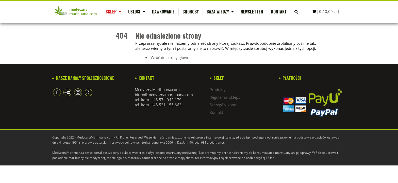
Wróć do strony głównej (171, 57)
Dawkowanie (163, 12)
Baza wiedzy (218, 12)
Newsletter (252, 12)
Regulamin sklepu (225, 97)
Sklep (111, 12)
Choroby (191, 12)
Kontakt (279, 12)
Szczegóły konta (223, 104)
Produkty (218, 89)
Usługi (134, 12)
